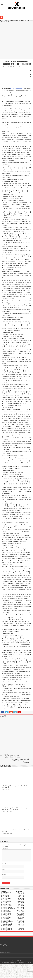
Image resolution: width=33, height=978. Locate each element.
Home (2, 20)
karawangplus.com (7, 962)
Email (3, 869)
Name (4, 864)
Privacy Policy (3, 945)
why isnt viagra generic (16, 88)
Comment (5, 848)
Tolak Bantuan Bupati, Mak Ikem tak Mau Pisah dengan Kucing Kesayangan (20, 760)
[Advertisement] (16, 40)
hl (5, 716)
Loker (6, 20)
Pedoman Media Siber (5, 952)
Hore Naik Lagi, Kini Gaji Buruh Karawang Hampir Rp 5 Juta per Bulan (14, 808)
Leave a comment (25, 66)
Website (4, 874)
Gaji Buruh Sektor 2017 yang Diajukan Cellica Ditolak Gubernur (13, 756)
